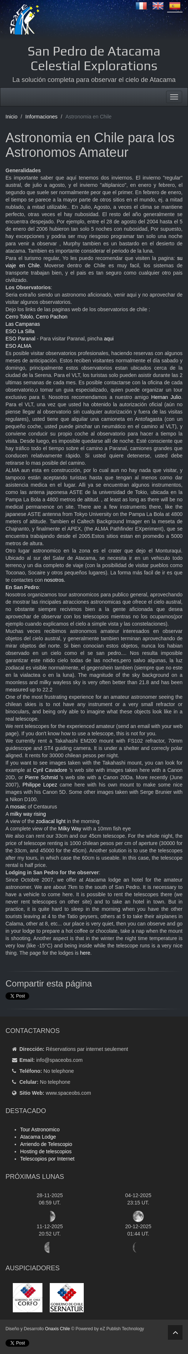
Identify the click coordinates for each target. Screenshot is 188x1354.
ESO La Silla (19, 331)
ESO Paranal (20, 339)
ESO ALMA (18, 346)
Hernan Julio (166, 397)
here (85, 953)
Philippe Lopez (39, 785)
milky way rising (28, 814)
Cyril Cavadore (50, 770)
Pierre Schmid (41, 777)
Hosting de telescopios (46, 1151)
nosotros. (54, 580)
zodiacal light (50, 821)
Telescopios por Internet (47, 1159)
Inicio (11, 117)
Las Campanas (23, 324)
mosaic (18, 807)
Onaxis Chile (57, 1328)
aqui (108, 339)
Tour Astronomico (40, 1129)
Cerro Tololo (19, 317)
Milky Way (69, 828)
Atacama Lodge (38, 1137)
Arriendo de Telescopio (46, 1144)
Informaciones (41, 117)
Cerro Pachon (51, 317)
